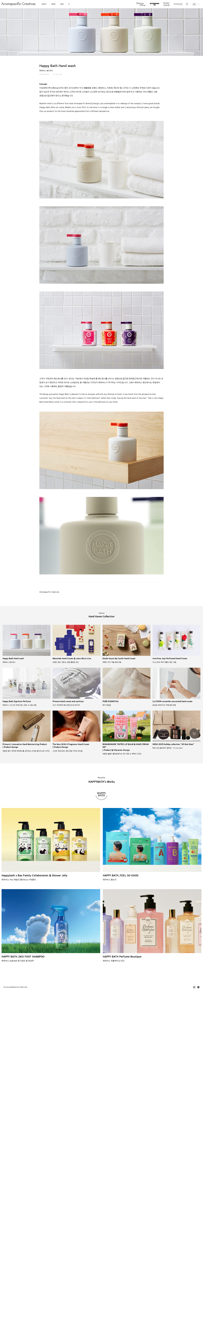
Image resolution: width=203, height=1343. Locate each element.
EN (199, 4)
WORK (53, 4)
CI (69, 4)
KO (194, 4)
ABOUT (44, 4)
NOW (62, 4)
